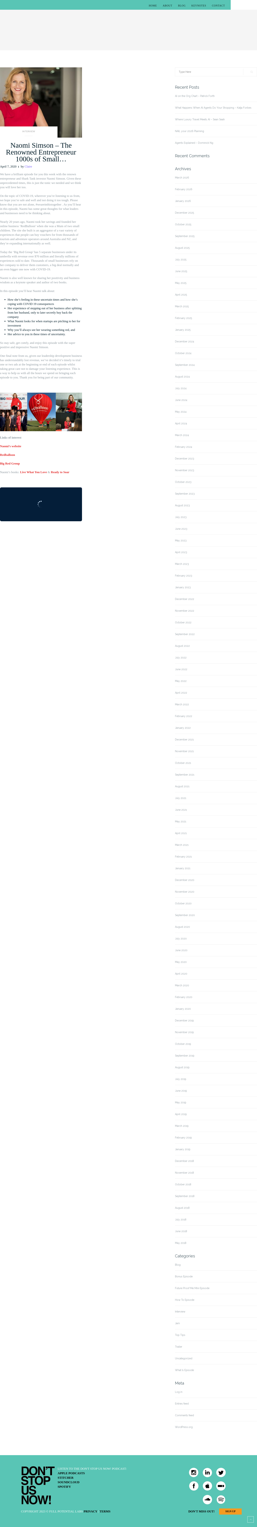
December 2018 (184, 1161)
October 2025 (183, 224)
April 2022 (181, 692)
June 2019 (181, 1090)
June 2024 (181, 400)
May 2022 (181, 681)
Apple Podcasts (71, 1473)
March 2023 (182, 563)
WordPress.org (184, 1427)
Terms (104, 1511)
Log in (178, 1391)
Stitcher (66, 1477)
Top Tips (180, 1335)
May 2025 (180, 283)
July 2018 (180, 1219)
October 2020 (183, 903)
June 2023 (181, 528)
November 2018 (184, 1172)
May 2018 (180, 1243)
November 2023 (184, 470)
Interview (28, 131)
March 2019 (182, 1125)
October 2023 (183, 482)
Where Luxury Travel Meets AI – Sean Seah (200, 119)
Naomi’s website (10, 446)
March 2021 (182, 844)
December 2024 (184, 341)
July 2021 (180, 798)
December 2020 (184, 880)
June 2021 (181, 809)
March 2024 (182, 435)
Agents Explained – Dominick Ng (194, 142)
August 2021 (182, 786)
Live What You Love (33, 472)
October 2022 (183, 622)
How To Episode (184, 1299)
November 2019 (184, 1032)
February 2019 (183, 1137)
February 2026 (183, 189)
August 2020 (182, 926)
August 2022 (182, 645)
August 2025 (182, 247)
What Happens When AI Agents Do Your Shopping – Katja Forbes (213, 107)
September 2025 (184, 236)
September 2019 (184, 1055)
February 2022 (183, 716)
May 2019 (180, 1102)
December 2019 (184, 1020)
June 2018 (181, 1231)
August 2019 (182, 1067)
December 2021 (184, 739)
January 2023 (183, 587)
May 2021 (180, 821)
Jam (177, 1323)
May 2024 (181, 411)
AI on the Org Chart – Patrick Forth (195, 96)
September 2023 (185, 493)
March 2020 (182, 985)
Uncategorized (183, 1358)
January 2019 (182, 1149)
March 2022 (182, 704)
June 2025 (181, 271)
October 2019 (183, 1043)
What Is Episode (184, 1370)
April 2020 (181, 973)
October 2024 (183, 353)
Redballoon (7, 455)
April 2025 (181, 294)
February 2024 (183, 446)
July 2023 (181, 517)
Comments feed (184, 1415)
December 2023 (184, 458)
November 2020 (184, 891)
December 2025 (184, 212)
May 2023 (181, 540)
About (167, 5)
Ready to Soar (60, 472)
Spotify (64, 1486)
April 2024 (181, 423)
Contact (218, 5)
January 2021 (182, 868)
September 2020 (185, 915)
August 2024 (182, 376)
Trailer (178, 1346)
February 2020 (183, 997)
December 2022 (184, 599)
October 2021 (183, 763)
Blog (182, 5)
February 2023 (183, 575)
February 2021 (183, 856)
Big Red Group (10, 463)
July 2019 (180, 1079)
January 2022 (183, 727)
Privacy (90, 1511)
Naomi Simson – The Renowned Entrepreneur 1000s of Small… (41, 152)
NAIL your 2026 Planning (189, 131)
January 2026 (183, 201)
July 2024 (181, 388)
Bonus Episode (184, 1276)
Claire (28, 166)
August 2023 (182, 505)
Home (153, 5)
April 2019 (181, 1114)
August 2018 (182, 1207)
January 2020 (183, 1008)
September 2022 (185, 634)
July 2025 (180, 259)
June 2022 (181, 669)
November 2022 (184, 610)
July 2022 (181, 657)
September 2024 (185, 364)
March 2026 (182, 177)
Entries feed (182, 1403)
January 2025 (182, 329)
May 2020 (181, 962)
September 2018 (184, 1196)
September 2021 (184, 774)
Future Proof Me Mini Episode (192, 1288)
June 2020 (181, 950)
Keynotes (198, 5)
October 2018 (183, 1184)
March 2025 (182, 306)
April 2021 (181, 833)
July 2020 (181, 938)
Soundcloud (68, 1482)
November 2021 (184, 751)
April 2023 (181, 552)
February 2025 (183, 318)
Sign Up (230, 1511)
